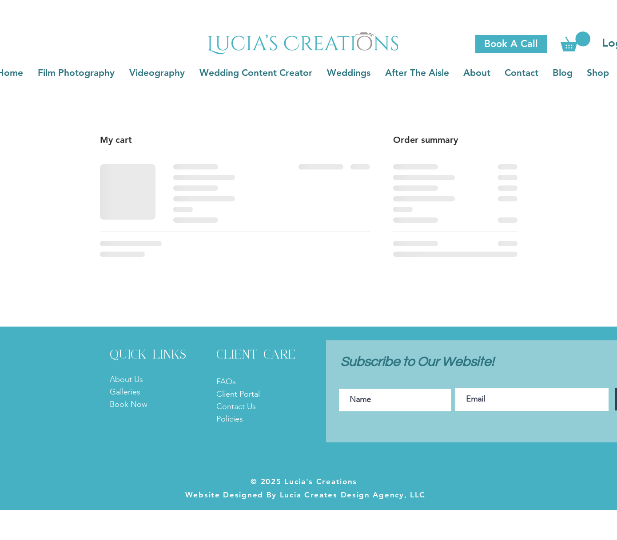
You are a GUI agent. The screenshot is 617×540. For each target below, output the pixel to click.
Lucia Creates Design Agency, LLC (351, 494)
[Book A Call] (511, 44)
